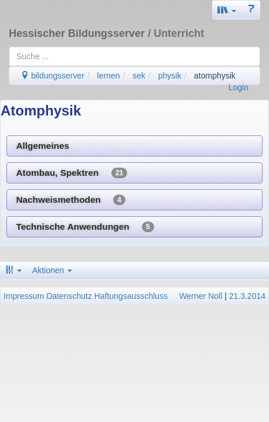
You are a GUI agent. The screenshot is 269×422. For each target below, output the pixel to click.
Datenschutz (69, 296)
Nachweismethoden (70, 200)
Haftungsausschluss (131, 296)
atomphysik (215, 75)
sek (138, 75)
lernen (108, 75)
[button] (227, 10)
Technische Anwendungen (85, 227)
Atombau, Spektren (71, 173)
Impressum (24, 296)
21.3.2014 (247, 296)
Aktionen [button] (52, 270)
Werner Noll (201, 296)
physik (170, 75)
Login (238, 87)
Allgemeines (42, 146)
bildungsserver (52, 75)
